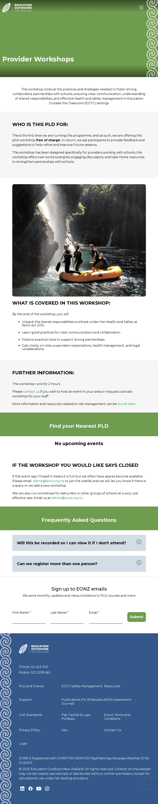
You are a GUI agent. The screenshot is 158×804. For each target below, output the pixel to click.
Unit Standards (30, 715)
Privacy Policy (29, 730)
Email (93, 612)
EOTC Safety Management (82, 686)
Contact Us (112, 730)
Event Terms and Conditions (117, 717)
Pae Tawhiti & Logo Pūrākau (76, 717)
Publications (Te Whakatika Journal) (82, 701)
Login (23, 743)
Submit (136, 617)
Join (64, 730)
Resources (112, 686)
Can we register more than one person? (57, 563)
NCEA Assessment (118, 700)
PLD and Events (31, 686)
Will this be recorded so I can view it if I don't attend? (71, 543)
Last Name (58, 612)
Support (25, 700)
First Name (20, 612)
